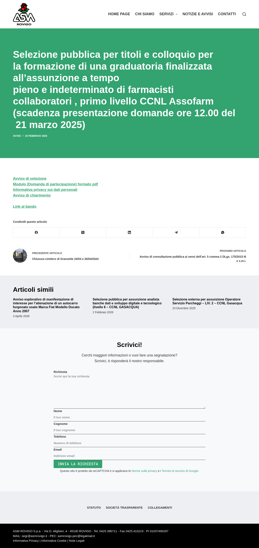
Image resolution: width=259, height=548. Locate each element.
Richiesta (129, 389)
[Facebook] (36, 232)
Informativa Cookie (54, 540)
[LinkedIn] (129, 232)
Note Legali (76, 540)
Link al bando (24, 207)
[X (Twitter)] (83, 232)
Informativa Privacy (26, 540)
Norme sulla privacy (144, 471)
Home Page (119, 14)
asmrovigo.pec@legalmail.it (76, 536)
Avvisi (17, 136)
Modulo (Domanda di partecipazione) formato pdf (55, 184)
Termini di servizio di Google (180, 471)
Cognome (129, 427)
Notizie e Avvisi (198, 14)
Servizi (169, 14)
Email (129, 453)
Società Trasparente (124, 507)
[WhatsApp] (223, 232)
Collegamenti (160, 507)
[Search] (244, 14)
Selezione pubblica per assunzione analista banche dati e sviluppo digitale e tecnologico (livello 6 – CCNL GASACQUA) (127, 303)
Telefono (129, 440)
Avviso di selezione (29, 179)
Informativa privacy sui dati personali (45, 190)
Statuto (94, 507)
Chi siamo (144, 14)
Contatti (227, 14)
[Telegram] (176, 232)
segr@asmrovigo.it (34, 536)
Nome (129, 414)
